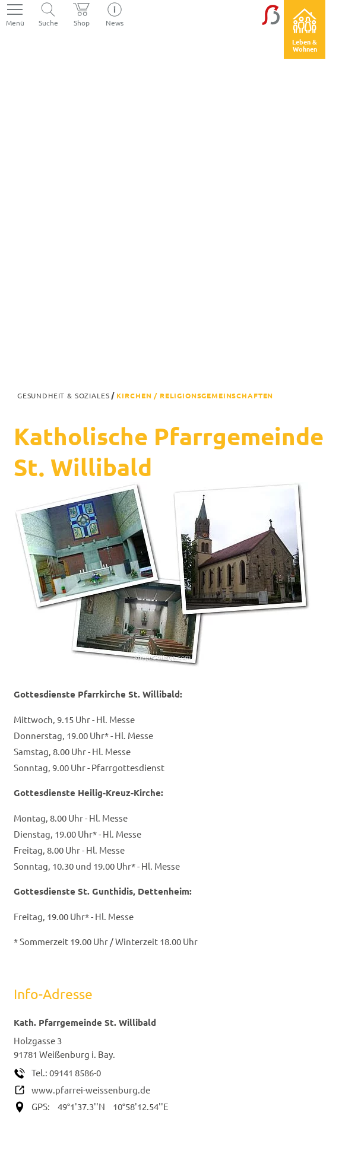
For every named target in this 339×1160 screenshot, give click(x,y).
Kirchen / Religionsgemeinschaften (194, 395)
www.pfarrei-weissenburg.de (90, 1089)
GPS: (40, 1106)
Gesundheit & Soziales (63, 395)
